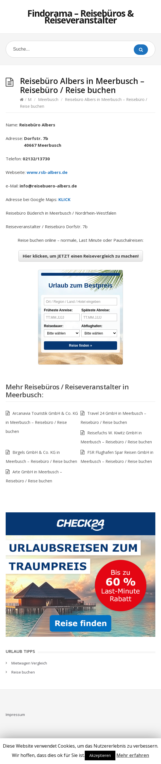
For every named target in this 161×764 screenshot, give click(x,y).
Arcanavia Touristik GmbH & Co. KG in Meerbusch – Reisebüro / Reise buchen (42, 422)
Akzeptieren (100, 755)
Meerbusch (48, 99)
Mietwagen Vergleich (29, 663)
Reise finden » (80, 346)
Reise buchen (23, 672)
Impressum (15, 714)
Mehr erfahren (132, 755)
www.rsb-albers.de (47, 172)
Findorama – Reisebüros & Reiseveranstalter (80, 16)
